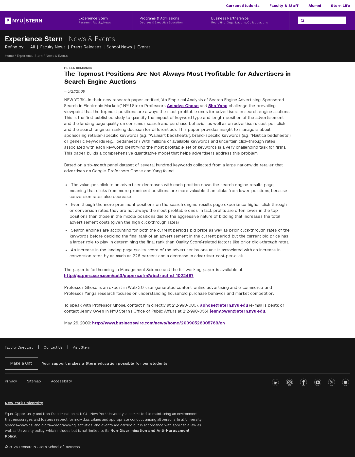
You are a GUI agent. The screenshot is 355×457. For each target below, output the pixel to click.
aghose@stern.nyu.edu (224, 305)
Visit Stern (81, 347)
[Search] (302, 20)
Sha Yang (218, 105)
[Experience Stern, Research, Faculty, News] (101, 20)
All (33, 47)
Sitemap (34, 381)
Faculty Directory (19, 347)
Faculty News (53, 47)
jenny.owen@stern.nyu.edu (237, 311)
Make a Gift (21, 363)
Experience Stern (35, 39)
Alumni (314, 5)
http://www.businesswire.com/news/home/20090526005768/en (158, 323)
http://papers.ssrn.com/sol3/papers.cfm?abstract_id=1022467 (129, 275)
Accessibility (61, 381)
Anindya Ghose (183, 105)
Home (9, 56)
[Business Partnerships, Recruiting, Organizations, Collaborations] (246, 20)
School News (120, 47)
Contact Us (53, 347)
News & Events (92, 39)
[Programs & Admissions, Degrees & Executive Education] (168, 20)
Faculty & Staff (284, 5)
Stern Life (340, 5)
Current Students (243, 5)
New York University (24, 403)
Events (143, 47)
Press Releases (87, 47)
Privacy (11, 381)
